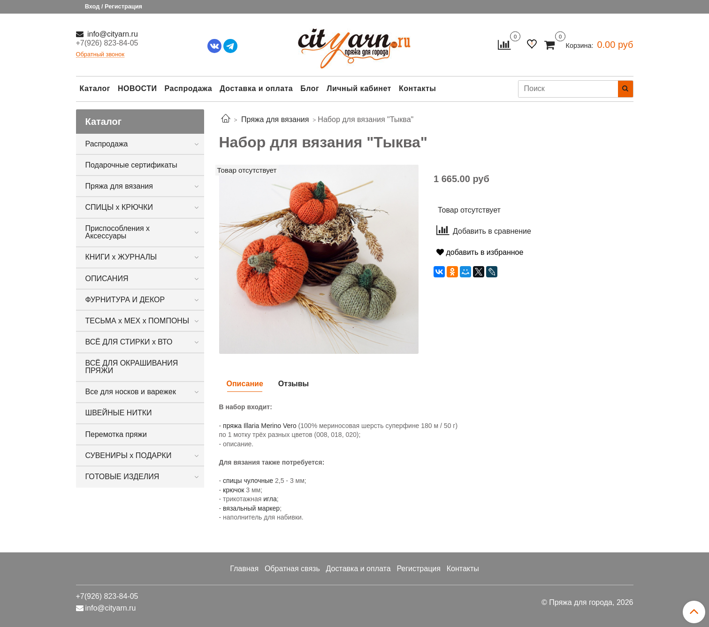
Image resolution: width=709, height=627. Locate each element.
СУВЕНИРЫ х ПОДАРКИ (128, 455)
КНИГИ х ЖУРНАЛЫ (121, 257)
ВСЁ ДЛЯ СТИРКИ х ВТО (129, 342)
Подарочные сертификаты (131, 165)
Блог (309, 88)
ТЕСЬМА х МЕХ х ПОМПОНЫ (137, 321)
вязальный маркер (251, 508)
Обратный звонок (100, 55)
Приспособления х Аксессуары (117, 232)
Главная (244, 569)
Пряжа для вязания (119, 186)
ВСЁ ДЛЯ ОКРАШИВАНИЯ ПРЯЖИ (131, 367)
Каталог (95, 88)
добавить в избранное (479, 252)
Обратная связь (292, 569)
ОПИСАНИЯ (107, 279)
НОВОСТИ (137, 88)
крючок (233, 490)
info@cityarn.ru (111, 34)
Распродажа (189, 88)
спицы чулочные (248, 480)
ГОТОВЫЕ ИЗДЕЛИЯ (122, 477)
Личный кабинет (359, 88)
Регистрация (418, 569)
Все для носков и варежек (130, 392)
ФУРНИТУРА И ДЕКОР (125, 300)
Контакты (417, 88)
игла (270, 499)
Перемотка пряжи (116, 434)
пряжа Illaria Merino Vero (260, 425)
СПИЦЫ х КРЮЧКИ (119, 207)
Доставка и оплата (256, 88)
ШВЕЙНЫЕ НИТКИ (118, 413)
